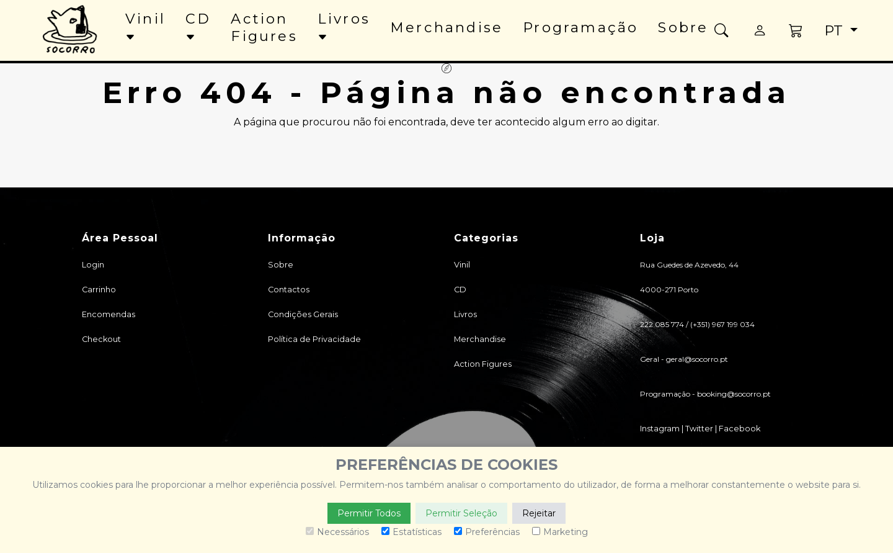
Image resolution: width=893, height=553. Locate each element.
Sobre (683, 27)
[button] (796, 30)
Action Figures (264, 27)
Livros (344, 26)
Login (93, 264)
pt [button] (835, 30)
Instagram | (662, 428)
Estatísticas (411, 531)
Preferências (487, 531)
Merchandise (446, 27)
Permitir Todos (369, 513)
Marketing (560, 531)
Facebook (739, 428)
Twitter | (702, 428)
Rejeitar (539, 513)
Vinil (145, 26)
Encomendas (108, 314)
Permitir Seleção (461, 513)
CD (198, 26)
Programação (580, 27)
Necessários (337, 531)
